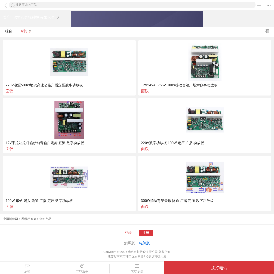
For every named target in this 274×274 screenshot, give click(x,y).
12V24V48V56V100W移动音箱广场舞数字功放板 (179, 85)
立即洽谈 (82, 268)
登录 (128, 233)
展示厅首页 (28, 219)
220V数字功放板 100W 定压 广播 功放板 (172, 143)
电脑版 (144, 243)
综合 (8, 32)
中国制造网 (10, 219)
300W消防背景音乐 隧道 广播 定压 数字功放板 (177, 200)
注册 (145, 233)
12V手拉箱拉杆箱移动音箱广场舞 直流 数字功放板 (45, 143)
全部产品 (45, 219)
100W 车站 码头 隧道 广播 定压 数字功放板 (39, 200)
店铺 (27, 268)
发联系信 (137, 268)
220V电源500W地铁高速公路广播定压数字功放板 (44, 85)
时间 (25, 32)
